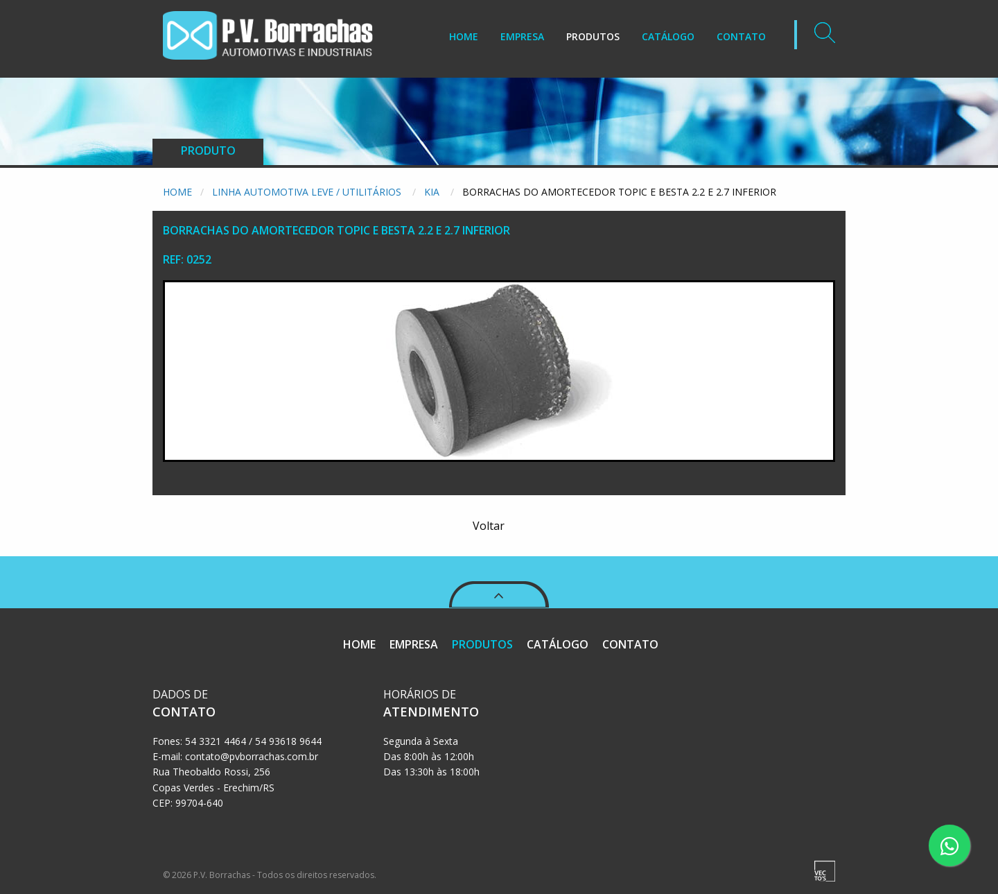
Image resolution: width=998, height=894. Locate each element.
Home (177, 191)
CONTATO (741, 36)
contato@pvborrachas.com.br (251, 756)
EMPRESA (522, 36)
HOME (463, 36)
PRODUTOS (593, 36)
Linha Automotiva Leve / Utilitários (308, 191)
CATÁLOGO (668, 36)
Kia (433, 191)
